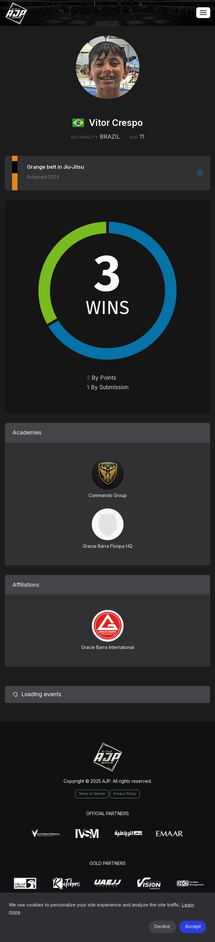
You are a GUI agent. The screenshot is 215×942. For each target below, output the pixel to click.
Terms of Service (92, 794)
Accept (193, 926)
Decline (162, 926)
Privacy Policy (124, 794)
